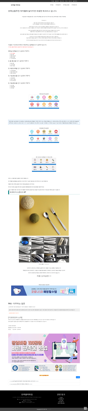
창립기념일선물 (61, 403)
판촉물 (51, 5)
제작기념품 (26, 123)
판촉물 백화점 (15, 5)
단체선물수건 (61, 401)
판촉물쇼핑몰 (66, 5)
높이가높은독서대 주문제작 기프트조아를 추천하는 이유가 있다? (24, 381)
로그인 (70, 1)
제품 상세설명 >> (44, 276)
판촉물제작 (58, 5)
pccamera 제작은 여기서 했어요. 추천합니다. (21, 384)
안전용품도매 (61, 398)
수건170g (61, 400)
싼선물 (61, 397)
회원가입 (75, 1)
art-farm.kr (49, 409)
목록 (78, 377)
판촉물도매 (74, 5)
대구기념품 (13, 53)
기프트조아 (46, 264)
